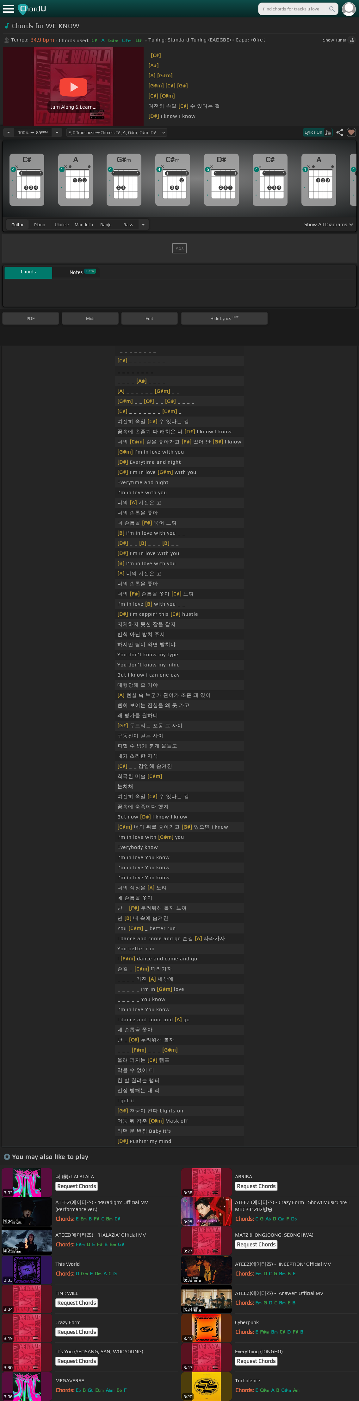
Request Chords (76, 1186)
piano (39, 224)
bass (128, 224)
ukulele (62, 224)
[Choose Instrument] (143, 224)
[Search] (331, 9)
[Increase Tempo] (57, 132)
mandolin (84, 224)
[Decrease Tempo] (8, 132)
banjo (106, 224)
